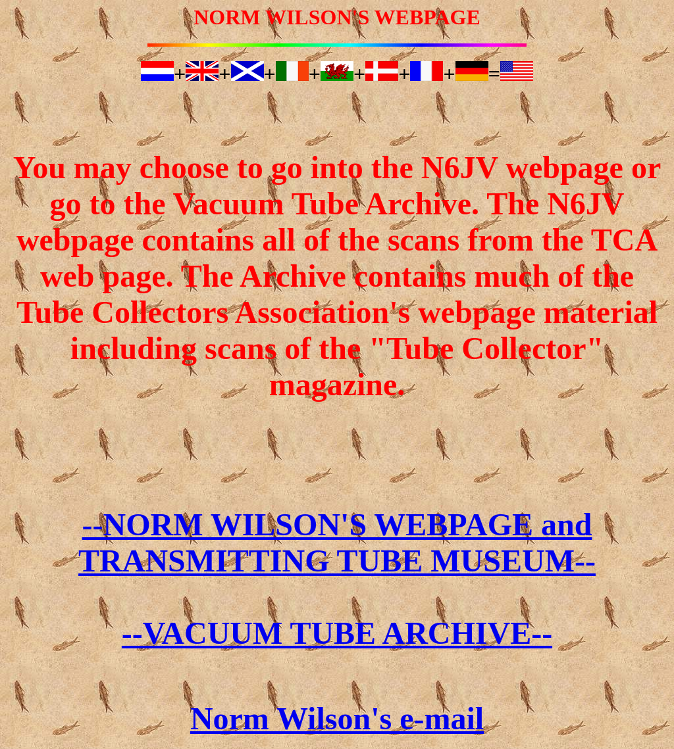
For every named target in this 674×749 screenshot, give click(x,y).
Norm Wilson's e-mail (337, 718)
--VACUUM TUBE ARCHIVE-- (337, 633)
